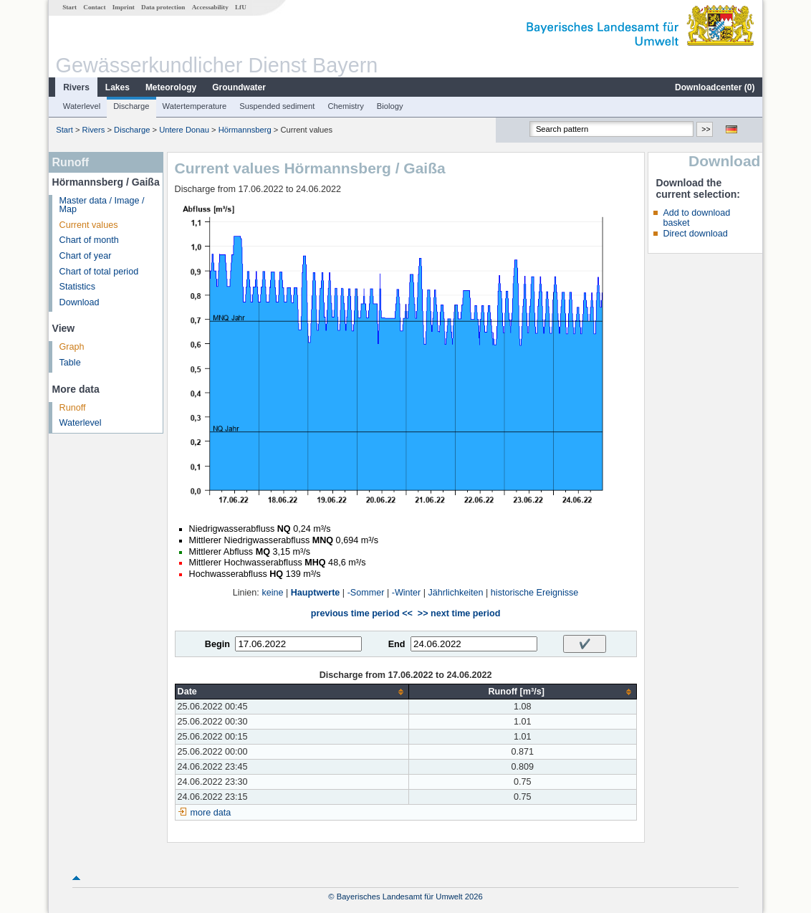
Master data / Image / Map (102, 205)
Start (69, 7)
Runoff (72, 408)
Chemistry (345, 106)
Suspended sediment (277, 106)
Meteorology (170, 87)
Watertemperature (195, 106)
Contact (94, 7)
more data (211, 813)
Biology (390, 106)
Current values (88, 225)
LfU (240, 7)
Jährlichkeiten (456, 593)
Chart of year (85, 256)
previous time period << (362, 613)
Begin (217, 644)
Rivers (76, 87)
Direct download (695, 234)
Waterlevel (81, 106)
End (397, 644)
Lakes (117, 87)
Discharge (131, 106)
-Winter (406, 593)
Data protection (163, 7)
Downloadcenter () (714, 87)
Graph (72, 347)
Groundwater (239, 87)
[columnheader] (291, 691)
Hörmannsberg (245, 129)
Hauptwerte (315, 593)
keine (272, 593)
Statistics (77, 287)
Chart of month (89, 240)
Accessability (210, 7)
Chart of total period (99, 272)
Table (70, 363)
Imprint (123, 7)
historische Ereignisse (535, 593)
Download (79, 302)
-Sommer (366, 593)
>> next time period (459, 613)
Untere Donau (184, 129)
